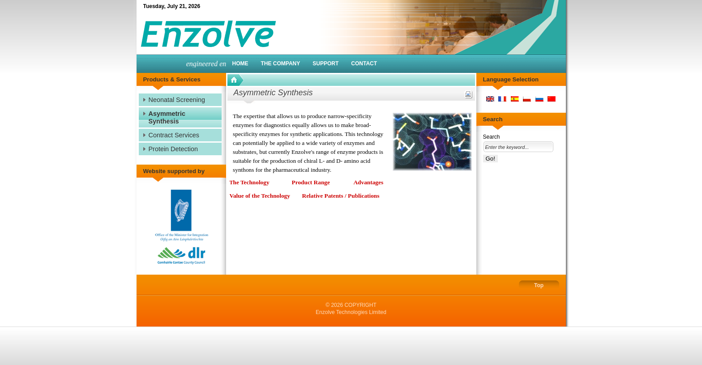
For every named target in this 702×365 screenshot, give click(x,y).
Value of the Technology (260, 195)
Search (491, 137)
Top (539, 285)
